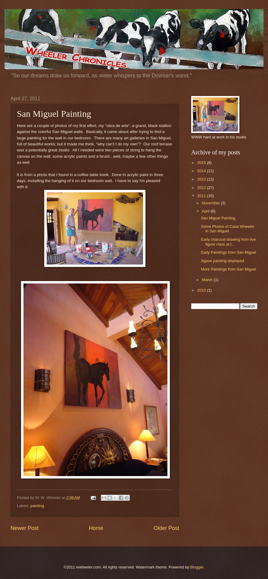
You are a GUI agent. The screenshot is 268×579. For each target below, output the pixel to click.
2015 (202, 162)
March (207, 279)
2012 (202, 187)
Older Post (166, 528)
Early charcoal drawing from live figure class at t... (228, 241)
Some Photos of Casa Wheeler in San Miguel (227, 228)
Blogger (197, 567)
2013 (202, 179)
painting (37, 505)
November (211, 203)
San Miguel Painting (218, 218)
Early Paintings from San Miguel (228, 252)
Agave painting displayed (222, 261)
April (206, 211)
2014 (202, 171)
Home (96, 528)
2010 (202, 290)
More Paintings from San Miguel (228, 269)
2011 (202, 196)
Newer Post (25, 528)
